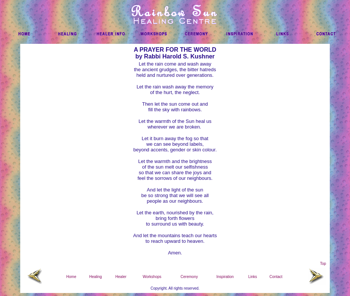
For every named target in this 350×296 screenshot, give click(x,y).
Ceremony (189, 277)
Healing (95, 277)
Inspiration (225, 277)
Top (323, 264)
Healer (120, 277)
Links (252, 277)
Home (71, 277)
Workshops (152, 277)
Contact (275, 277)
